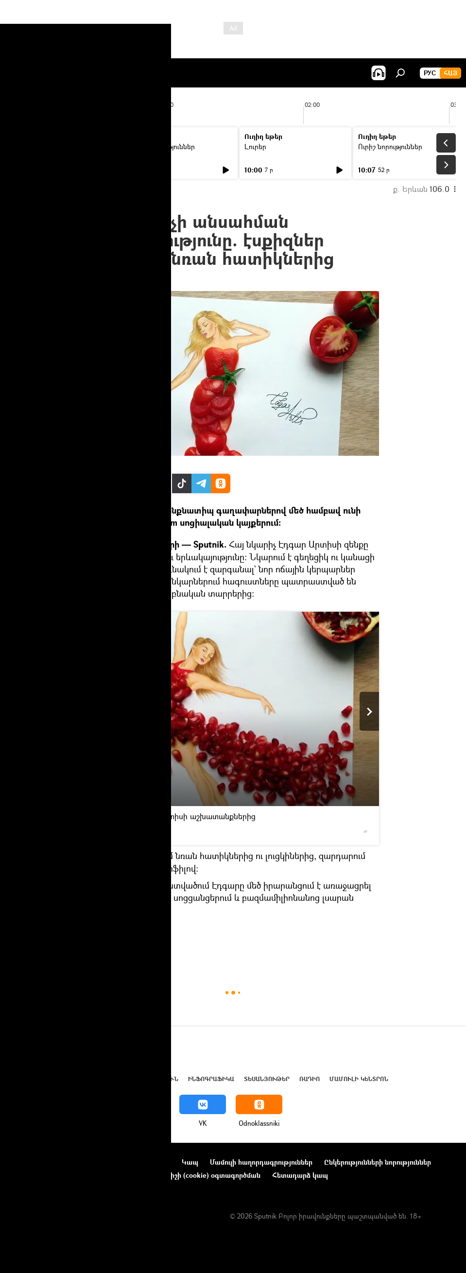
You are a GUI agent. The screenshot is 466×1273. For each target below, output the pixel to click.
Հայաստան (107, 950)
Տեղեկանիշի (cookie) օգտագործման (200, 1175)
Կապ (190, 1162)
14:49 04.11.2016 (112, 279)
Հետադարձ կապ (300, 1175)
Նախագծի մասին (39, 1162)
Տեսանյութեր (267, 1079)
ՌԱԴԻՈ (309, 1079)
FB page (104, 463)
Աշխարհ (99, 1079)
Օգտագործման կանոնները (125, 1162)
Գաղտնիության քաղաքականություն (69, 1175)
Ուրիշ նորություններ (163, 146)
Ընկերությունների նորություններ (377, 1162)
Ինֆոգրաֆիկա (211, 1079)
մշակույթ (147, 950)
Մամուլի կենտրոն (358, 1079)
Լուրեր (28, 146)
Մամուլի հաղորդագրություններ (261, 1162)
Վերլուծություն (149, 1079)
